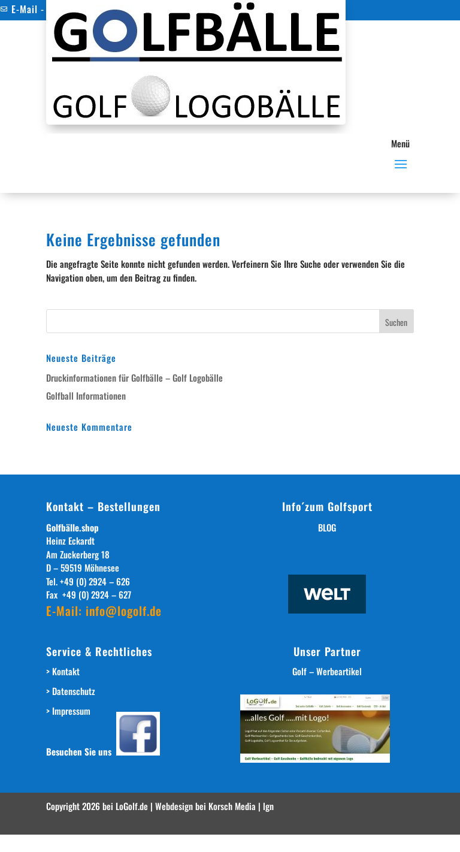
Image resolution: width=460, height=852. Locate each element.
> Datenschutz (70, 690)
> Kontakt (63, 671)
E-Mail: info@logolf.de (104, 611)
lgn (268, 805)
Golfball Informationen (86, 395)
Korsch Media (233, 805)
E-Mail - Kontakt (40, 9)
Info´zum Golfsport (327, 506)
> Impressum (68, 710)
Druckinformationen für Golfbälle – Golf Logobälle (134, 377)
